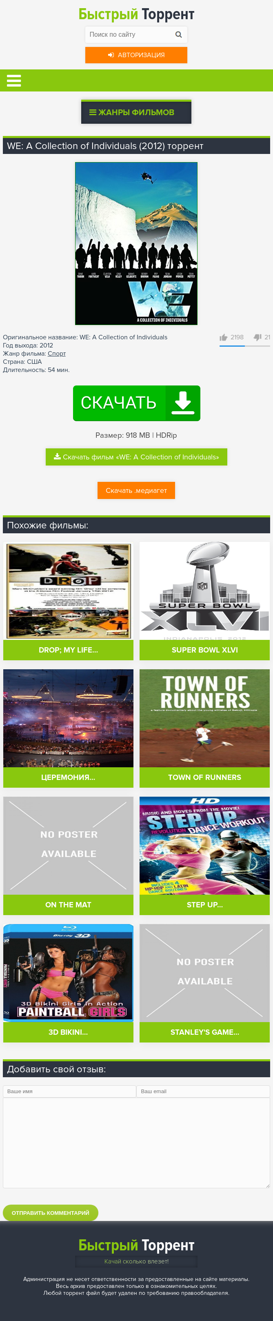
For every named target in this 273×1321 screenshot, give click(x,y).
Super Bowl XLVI (205, 650)
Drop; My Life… (68, 650)
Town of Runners (204, 777)
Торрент (136, 14)
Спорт (57, 354)
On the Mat (68, 905)
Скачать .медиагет (136, 490)
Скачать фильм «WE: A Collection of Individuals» (136, 456)
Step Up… (205, 905)
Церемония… (68, 777)
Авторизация (136, 55)
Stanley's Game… (205, 1032)
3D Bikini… (68, 1032)
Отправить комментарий (50, 1213)
